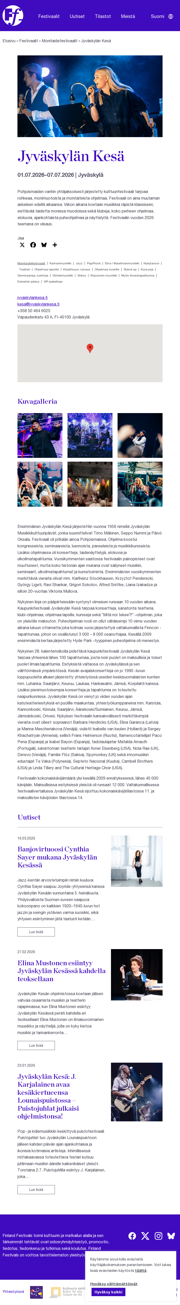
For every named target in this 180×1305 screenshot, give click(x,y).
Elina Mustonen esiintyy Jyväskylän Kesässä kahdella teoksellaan (61, 970)
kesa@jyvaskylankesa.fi (38, 304)
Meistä (128, 16)
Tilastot (103, 16)
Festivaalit (49, 16)
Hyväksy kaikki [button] (108, 1292)
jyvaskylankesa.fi (32, 297)
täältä (140, 1270)
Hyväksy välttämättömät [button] (114, 1283)
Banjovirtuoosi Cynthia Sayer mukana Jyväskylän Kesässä (57, 857)
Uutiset (77, 16)
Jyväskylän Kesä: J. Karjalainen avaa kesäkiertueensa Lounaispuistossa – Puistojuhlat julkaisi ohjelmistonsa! (48, 1096)
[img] (132, 1236)
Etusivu (9, 40)
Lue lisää (36, 932)
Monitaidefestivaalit (59, 40)
